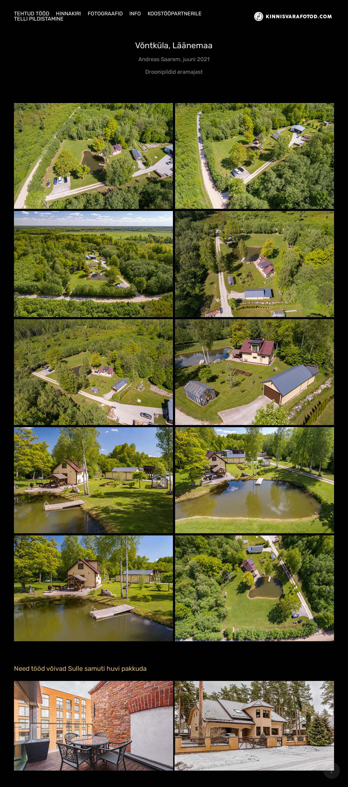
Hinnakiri (68, 14)
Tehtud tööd (31, 14)
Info (135, 14)
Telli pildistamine (39, 19)
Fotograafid (105, 14)
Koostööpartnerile (175, 14)
